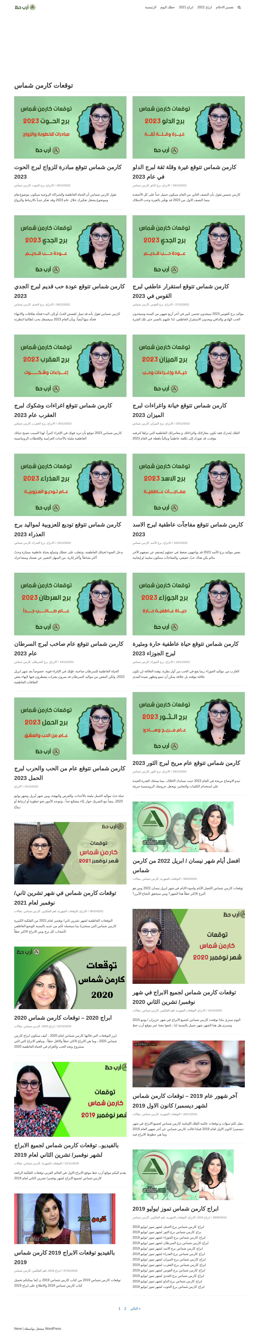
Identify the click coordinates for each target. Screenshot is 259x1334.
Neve (18, 1328)
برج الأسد (156, 542)
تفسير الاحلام (225, 7)
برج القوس (157, 304)
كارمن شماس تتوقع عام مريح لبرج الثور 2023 (186, 763)
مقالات (137, 878)
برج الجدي (38, 304)
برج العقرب (39, 423)
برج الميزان (157, 423)
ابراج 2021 (186, 7)
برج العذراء (38, 542)
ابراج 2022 (204, 7)
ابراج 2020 (48, 1026)
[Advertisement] (129, 45)
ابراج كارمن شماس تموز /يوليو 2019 (176, 1209)
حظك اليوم (167, 7)
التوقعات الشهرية (170, 878)
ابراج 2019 (203, 1217)
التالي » (135, 1308)
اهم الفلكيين (49, 911)
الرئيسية (150, 7)
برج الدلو (156, 185)
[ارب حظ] (25, 7)
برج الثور (156, 771)
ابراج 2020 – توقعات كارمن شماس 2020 (63, 1018)
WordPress (53, 1328)
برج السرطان (40, 661)
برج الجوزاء (157, 661)
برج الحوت (38, 185)
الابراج (50, 185)
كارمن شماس (22, 185)
